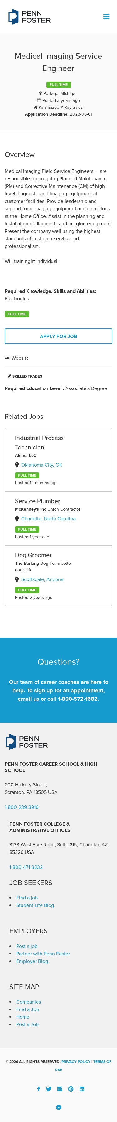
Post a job (26, 946)
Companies (28, 1002)
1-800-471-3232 (26, 867)
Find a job (27, 898)
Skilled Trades (27, 376)
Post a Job (27, 1024)
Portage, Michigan (60, 93)
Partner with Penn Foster (43, 954)
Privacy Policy (75, 1061)
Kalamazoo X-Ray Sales (61, 107)
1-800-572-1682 (78, 698)
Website (19, 358)
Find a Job (27, 1009)
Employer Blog (32, 961)
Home (22, 1017)
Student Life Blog (35, 905)
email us (28, 698)
